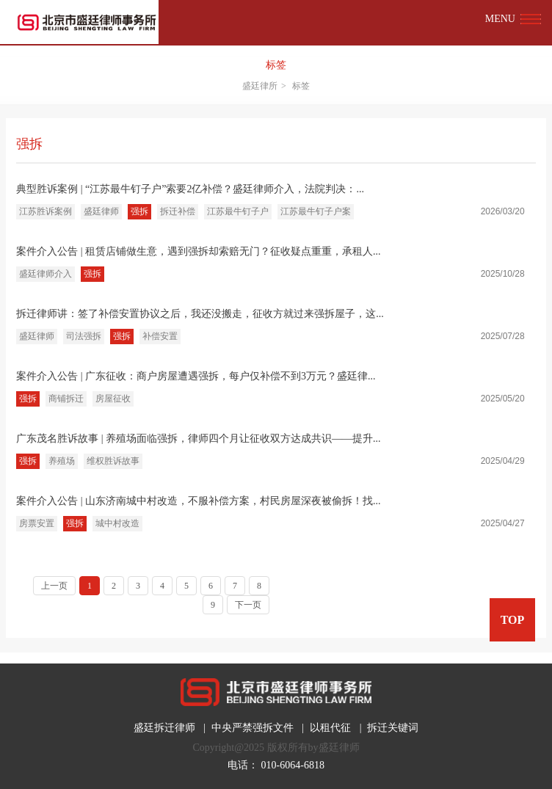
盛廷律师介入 (45, 274)
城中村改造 (117, 523)
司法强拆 (83, 336)
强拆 (139, 211)
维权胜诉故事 (113, 461)
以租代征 (330, 727)
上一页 (54, 586)
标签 (276, 64)
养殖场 (61, 461)
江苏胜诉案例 (45, 211)
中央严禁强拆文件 (252, 727)
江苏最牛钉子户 (238, 211)
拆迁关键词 (392, 727)
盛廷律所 (259, 86)
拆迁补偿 (177, 211)
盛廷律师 (101, 211)
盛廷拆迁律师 (164, 727)
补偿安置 (160, 336)
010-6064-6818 (292, 765)
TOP (513, 620)
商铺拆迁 (66, 398)
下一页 (248, 605)
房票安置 (36, 523)
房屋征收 (113, 398)
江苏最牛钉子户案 (315, 211)
